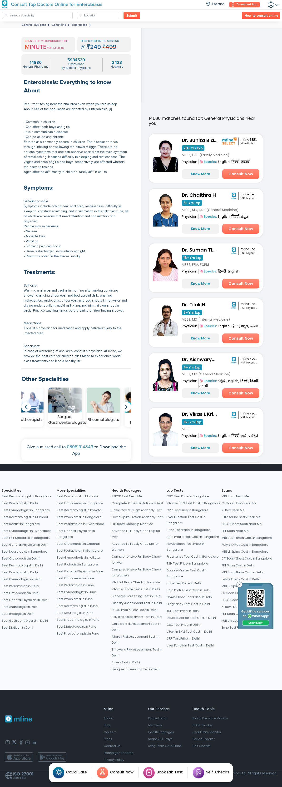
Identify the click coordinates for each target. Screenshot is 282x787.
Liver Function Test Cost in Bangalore (186, 520)
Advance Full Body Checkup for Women (135, 547)
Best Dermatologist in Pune (77, 606)
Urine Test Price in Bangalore (188, 530)
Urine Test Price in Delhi (184, 583)
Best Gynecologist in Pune (76, 592)
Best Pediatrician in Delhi (20, 586)
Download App (244, 4)
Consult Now (240, 174)
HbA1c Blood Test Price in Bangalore (185, 547)
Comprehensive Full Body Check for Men (136, 560)
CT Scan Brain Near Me (239, 503)
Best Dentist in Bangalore (21, 524)
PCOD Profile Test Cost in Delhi (134, 610)
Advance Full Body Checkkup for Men (136, 534)
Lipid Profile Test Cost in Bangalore (193, 537)
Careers (110, 732)
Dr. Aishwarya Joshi (201, 359)
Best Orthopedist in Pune (75, 578)
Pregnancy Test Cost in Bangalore (193, 557)
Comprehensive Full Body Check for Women (136, 572)
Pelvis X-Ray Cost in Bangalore (245, 545)
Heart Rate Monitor (207, 732)
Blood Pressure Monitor (210, 718)
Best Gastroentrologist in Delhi (25, 621)
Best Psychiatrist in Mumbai (77, 496)
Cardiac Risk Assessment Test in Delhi (136, 627)
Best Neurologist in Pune (75, 613)
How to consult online (261, 15)
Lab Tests (175, 490)
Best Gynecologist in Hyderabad (26, 531)
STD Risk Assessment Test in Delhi (137, 617)
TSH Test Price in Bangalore (187, 563)
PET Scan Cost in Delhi (238, 565)
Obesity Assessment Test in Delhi (137, 603)
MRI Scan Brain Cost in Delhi (242, 572)
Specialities (11, 490)
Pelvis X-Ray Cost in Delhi (241, 579)
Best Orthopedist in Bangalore (80, 503)
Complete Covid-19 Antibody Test (137, 503)
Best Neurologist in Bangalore (24, 552)
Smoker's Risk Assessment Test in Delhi (137, 652)
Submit (131, 15)
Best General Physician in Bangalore (76, 534)
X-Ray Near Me (233, 510)
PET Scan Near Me (235, 531)
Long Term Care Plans (165, 746)
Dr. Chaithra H (199, 195)
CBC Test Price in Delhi (183, 625)
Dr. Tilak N (193, 305)
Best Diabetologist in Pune (76, 627)
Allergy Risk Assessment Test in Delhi (135, 640)
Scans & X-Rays (160, 739)
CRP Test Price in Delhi (183, 638)
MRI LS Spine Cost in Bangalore (245, 552)
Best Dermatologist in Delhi (22, 565)
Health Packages (126, 490)
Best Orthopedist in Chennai (78, 544)
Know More (200, 174)
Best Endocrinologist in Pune (78, 620)
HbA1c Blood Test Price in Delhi (190, 597)
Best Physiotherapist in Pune (78, 633)
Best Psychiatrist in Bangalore (79, 517)
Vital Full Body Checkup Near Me (136, 582)
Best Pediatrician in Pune (75, 585)
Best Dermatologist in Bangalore (27, 496)
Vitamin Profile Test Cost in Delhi (136, 589)
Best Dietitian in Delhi (17, 628)
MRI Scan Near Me (235, 496)
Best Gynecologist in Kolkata (78, 557)
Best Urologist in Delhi (18, 614)
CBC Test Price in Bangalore (188, 496)
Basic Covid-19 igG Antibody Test (137, 510)
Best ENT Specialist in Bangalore (26, 538)
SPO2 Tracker (203, 725)
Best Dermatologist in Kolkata (79, 510)
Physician (189, 161)
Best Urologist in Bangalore (77, 564)
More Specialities (71, 490)
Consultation (158, 718)
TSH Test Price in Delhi (183, 611)
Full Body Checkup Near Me (132, 524)
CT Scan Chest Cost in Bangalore (247, 558)
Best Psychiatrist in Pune (75, 599)
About (108, 718)
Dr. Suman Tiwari (201, 250)
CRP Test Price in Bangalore (187, 510)
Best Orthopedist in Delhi (20, 558)
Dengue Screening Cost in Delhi (136, 669)
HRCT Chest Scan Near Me (242, 524)
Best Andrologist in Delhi (20, 607)
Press (108, 739)
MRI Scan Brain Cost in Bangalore (247, 538)
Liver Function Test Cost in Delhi (190, 645)
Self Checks (201, 746)
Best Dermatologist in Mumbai (25, 517)
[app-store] (19, 757)
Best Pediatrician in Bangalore (80, 551)
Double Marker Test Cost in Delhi (191, 618)
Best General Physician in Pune (80, 571)
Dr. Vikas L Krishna (201, 414)
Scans (227, 490)
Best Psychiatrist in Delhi (20, 503)
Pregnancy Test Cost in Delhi (188, 604)
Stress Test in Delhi (126, 662)
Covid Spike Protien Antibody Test (137, 517)
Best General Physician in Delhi (25, 545)
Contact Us (112, 746)
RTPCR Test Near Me (127, 496)
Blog (107, 725)
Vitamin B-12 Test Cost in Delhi (189, 632)
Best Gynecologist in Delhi (21, 579)
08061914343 (80, 447)
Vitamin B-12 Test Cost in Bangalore (194, 503)
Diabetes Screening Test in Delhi (136, 596)
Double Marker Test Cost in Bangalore (187, 573)
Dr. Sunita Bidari (201, 140)
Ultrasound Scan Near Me (241, 517)
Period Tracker (204, 739)
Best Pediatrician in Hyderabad (80, 524)
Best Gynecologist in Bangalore (26, 510)
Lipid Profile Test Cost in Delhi (188, 590)
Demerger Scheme (119, 753)
